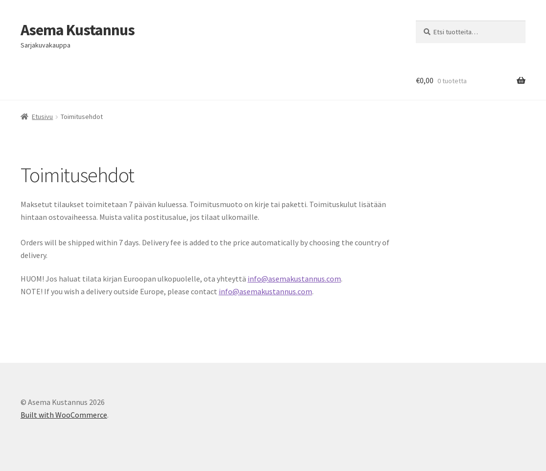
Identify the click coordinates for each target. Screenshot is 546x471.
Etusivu (42, 116)
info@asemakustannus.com (294, 278)
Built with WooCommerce (64, 415)
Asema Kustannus (78, 30)
